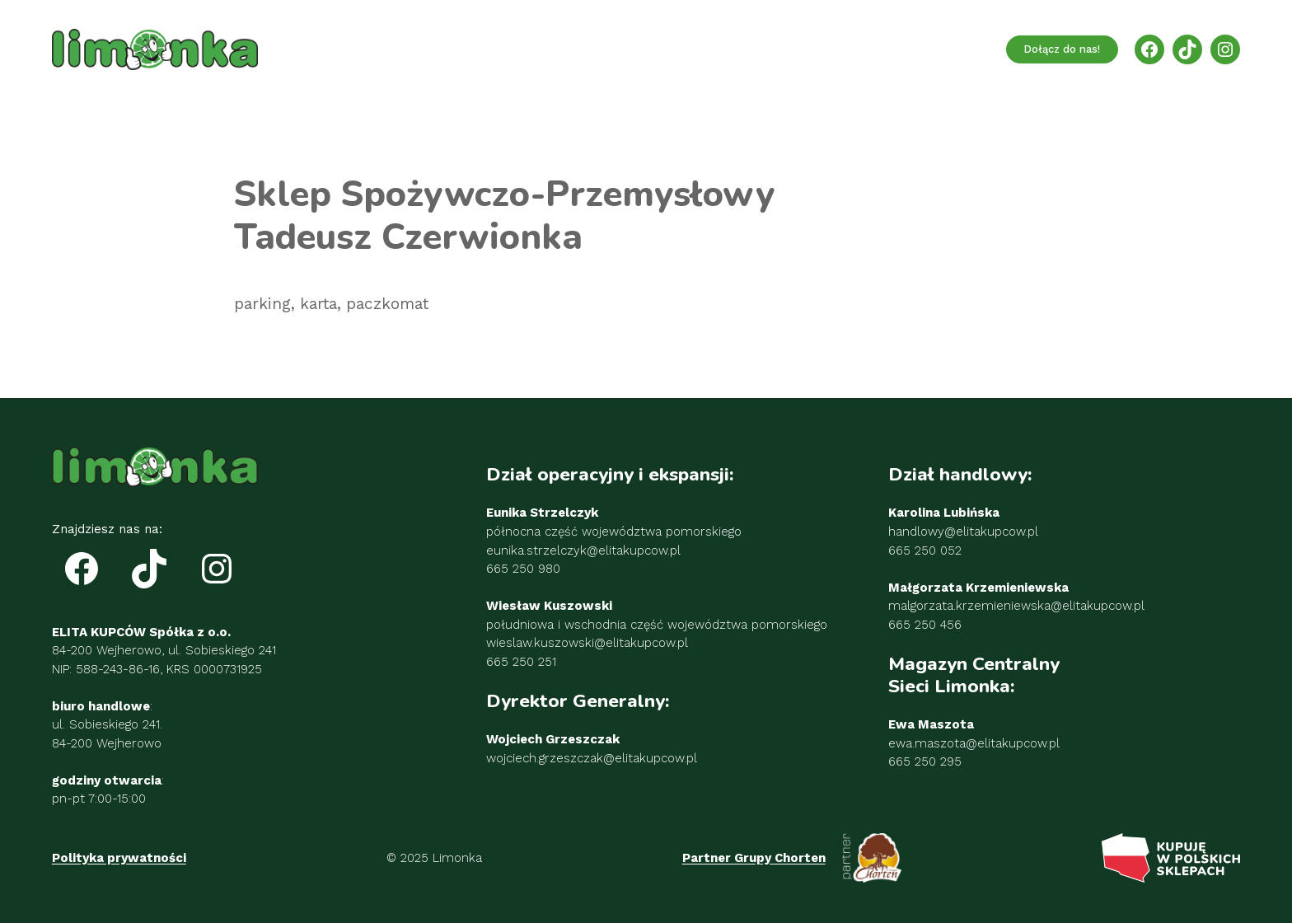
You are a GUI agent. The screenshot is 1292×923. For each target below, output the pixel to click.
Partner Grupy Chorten (754, 857)
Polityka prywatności (119, 857)
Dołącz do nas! (1061, 49)
